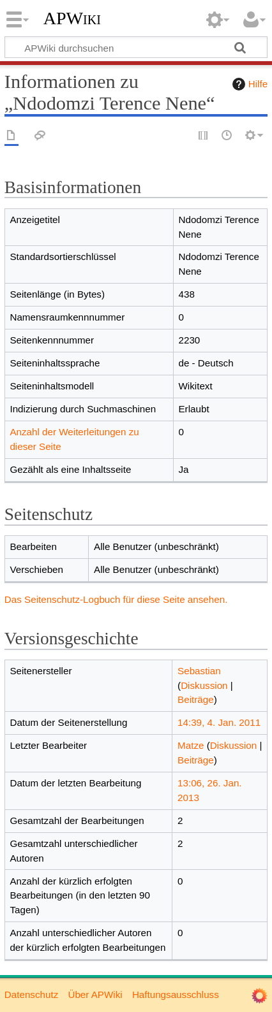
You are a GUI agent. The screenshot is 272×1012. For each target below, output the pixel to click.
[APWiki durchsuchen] (136, 47)
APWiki (72, 18)
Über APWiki (95, 994)
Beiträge (196, 699)
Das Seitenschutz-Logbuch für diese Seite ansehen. (116, 599)
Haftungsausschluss (175, 994)
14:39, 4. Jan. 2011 (219, 722)
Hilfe (248, 84)
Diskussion (204, 685)
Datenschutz (31, 994)
